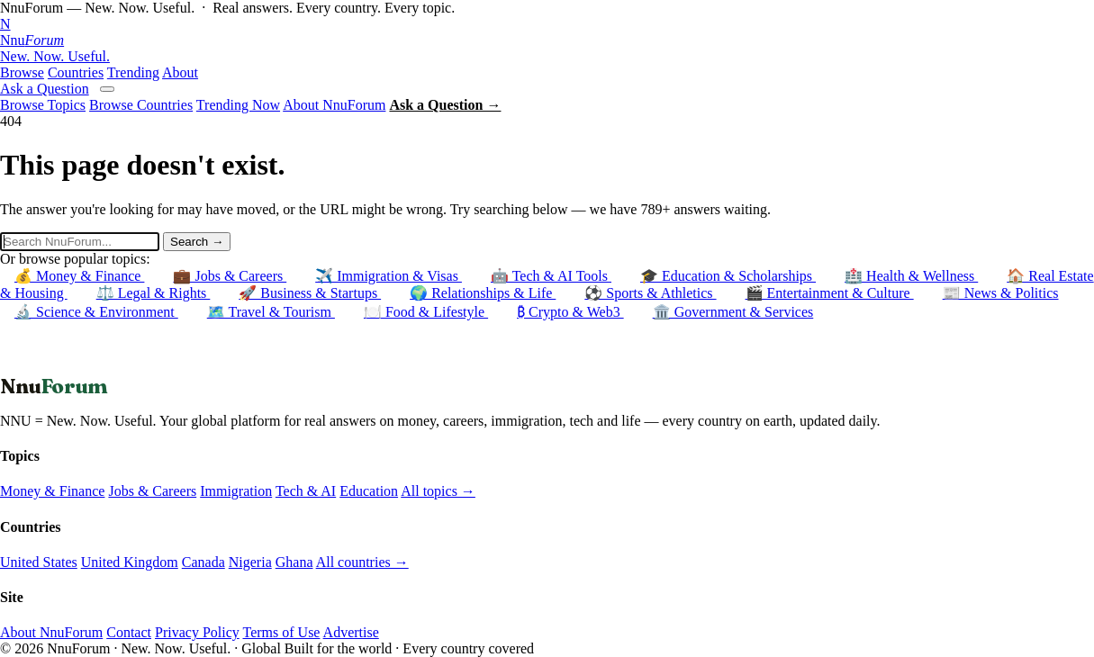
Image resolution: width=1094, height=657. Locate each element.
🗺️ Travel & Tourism (271, 312)
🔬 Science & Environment (96, 312)
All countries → (362, 562)
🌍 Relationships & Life (483, 293)
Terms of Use (281, 632)
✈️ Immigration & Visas (388, 276)
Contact (128, 632)
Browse (22, 72)
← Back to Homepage (64, 365)
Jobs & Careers (152, 491)
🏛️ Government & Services (733, 312)
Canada (203, 562)
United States (38, 562)
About (180, 72)
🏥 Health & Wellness (911, 276)
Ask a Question (44, 88)
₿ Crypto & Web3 (570, 312)
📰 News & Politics (1001, 293)
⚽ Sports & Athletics (650, 293)
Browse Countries (141, 104)
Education (368, 491)
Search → (196, 241)
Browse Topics (43, 104)
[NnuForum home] (547, 40)
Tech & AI (306, 491)
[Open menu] (107, 89)
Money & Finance (52, 491)
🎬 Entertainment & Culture (830, 293)
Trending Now (238, 104)
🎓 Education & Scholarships (728, 276)
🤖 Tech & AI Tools (551, 276)
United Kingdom (129, 562)
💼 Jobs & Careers (229, 276)
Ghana (294, 562)
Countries (76, 72)
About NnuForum (334, 104)
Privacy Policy (197, 632)
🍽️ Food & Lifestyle (426, 312)
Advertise (351, 632)
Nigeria (250, 562)
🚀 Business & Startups (310, 293)
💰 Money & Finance (79, 276)
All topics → (438, 491)
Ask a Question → (445, 104)
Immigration (236, 491)
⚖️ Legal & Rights (153, 293)
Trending (133, 72)
